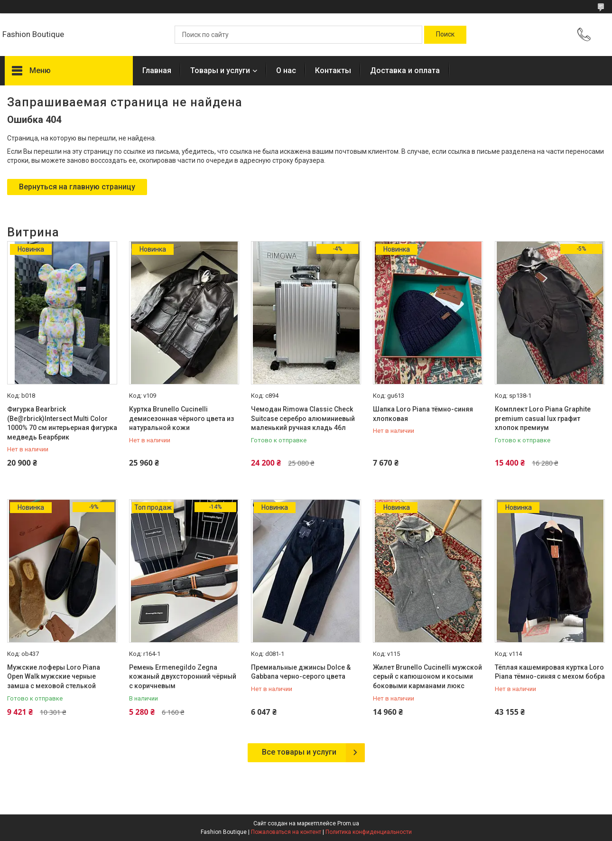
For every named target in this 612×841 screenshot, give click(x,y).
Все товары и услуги (299, 752)
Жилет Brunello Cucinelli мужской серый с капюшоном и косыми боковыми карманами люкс (427, 676)
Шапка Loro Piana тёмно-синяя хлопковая (423, 413)
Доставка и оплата (405, 70)
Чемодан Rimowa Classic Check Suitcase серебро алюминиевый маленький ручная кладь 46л (303, 418)
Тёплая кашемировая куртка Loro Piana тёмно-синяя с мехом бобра (550, 672)
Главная (156, 70)
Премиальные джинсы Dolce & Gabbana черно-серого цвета (301, 672)
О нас (286, 70)
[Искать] (445, 35)
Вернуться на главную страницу (77, 186)
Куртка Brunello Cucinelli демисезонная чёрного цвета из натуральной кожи (181, 418)
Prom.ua (348, 823)
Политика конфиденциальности (368, 832)
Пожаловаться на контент (286, 832)
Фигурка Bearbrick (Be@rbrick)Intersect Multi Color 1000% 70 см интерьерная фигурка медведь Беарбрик (62, 423)
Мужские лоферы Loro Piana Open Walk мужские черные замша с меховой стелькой (53, 676)
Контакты (333, 70)
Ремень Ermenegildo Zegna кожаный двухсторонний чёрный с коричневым (182, 676)
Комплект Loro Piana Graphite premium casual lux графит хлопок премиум (543, 418)
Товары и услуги (220, 70)
